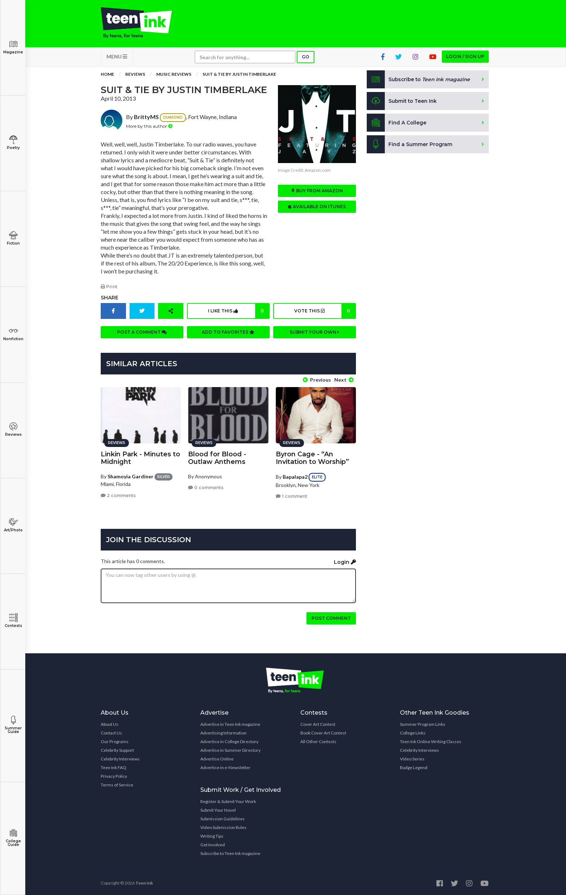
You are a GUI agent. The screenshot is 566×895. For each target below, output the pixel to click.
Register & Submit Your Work (228, 800)
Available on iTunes (317, 208)
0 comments (205, 487)
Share (109, 298)
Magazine (13, 47)
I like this (238, 312)
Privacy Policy (114, 775)
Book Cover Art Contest (323, 732)
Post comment (331, 617)
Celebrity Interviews (120, 758)
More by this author (149, 127)
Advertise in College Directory (229, 740)
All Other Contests (318, 740)
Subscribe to (420, 81)
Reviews (13, 429)
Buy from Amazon (317, 192)
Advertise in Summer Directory (230, 749)
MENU (116, 58)
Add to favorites (228, 333)
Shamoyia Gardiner (130, 475)
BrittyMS (146, 118)
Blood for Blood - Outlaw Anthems (217, 457)
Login (345, 561)
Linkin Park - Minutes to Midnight (140, 457)
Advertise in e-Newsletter (225, 766)
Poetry (13, 142)
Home (107, 75)
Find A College (397, 124)
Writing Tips (211, 835)
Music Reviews (173, 75)
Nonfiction (13, 333)
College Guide (13, 838)
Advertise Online (217, 758)
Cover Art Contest (317, 723)
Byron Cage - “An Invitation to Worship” (312, 457)
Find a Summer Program (410, 146)
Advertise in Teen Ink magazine (230, 723)
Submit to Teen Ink (403, 102)
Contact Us (111, 732)
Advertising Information (223, 732)
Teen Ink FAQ (113, 766)
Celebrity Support (117, 749)
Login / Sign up (465, 58)
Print (109, 287)
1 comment (291, 495)
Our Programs (115, 740)
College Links (413, 732)
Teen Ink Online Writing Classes (430, 740)
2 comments (118, 494)
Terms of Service (117, 784)
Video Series (412, 758)
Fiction (13, 238)
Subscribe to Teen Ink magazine (230, 852)
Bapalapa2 (295, 476)
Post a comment (142, 333)
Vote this (324, 312)
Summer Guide (13, 725)
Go (305, 58)
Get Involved (212, 844)
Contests (13, 620)
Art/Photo (13, 525)
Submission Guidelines (222, 818)
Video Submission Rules (223, 826)
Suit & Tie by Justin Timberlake (239, 75)
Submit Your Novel (218, 809)
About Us (109, 723)
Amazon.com (318, 171)
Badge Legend (413, 766)
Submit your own (314, 333)
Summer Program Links (422, 723)
